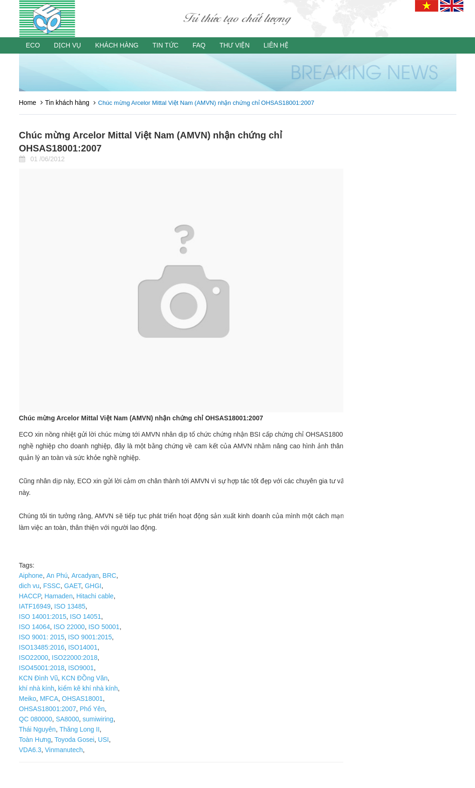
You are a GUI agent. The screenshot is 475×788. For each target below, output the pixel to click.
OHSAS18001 (82, 698)
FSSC (51, 585)
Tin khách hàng (67, 102)
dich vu (29, 585)
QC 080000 (36, 719)
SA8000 (67, 719)
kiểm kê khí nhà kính (88, 688)
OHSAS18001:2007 (47, 709)
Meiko (27, 698)
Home (27, 102)
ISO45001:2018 (42, 668)
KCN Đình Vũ (38, 678)
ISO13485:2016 (42, 647)
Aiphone (31, 575)
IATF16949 (35, 606)
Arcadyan (85, 575)
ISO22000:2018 (74, 657)
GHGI (93, 585)
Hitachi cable (95, 596)
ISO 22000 (69, 626)
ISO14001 (82, 647)
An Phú (57, 575)
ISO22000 (33, 657)
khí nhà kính (36, 688)
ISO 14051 (85, 616)
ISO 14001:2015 (43, 616)
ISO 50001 (104, 626)
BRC (109, 575)
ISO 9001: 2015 (42, 637)
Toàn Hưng (35, 739)
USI (103, 739)
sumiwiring (98, 719)
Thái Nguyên (37, 729)
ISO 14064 (34, 626)
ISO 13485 (70, 606)
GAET (72, 585)
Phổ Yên (92, 709)
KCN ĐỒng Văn (84, 678)
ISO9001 (81, 668)
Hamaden (58, 596)
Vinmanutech (64, 750)
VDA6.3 (30, 750)
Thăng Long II (80, 729)
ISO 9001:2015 (90, 637)
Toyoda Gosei (74, 739)
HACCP (30, 596)
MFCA (49, 698)
